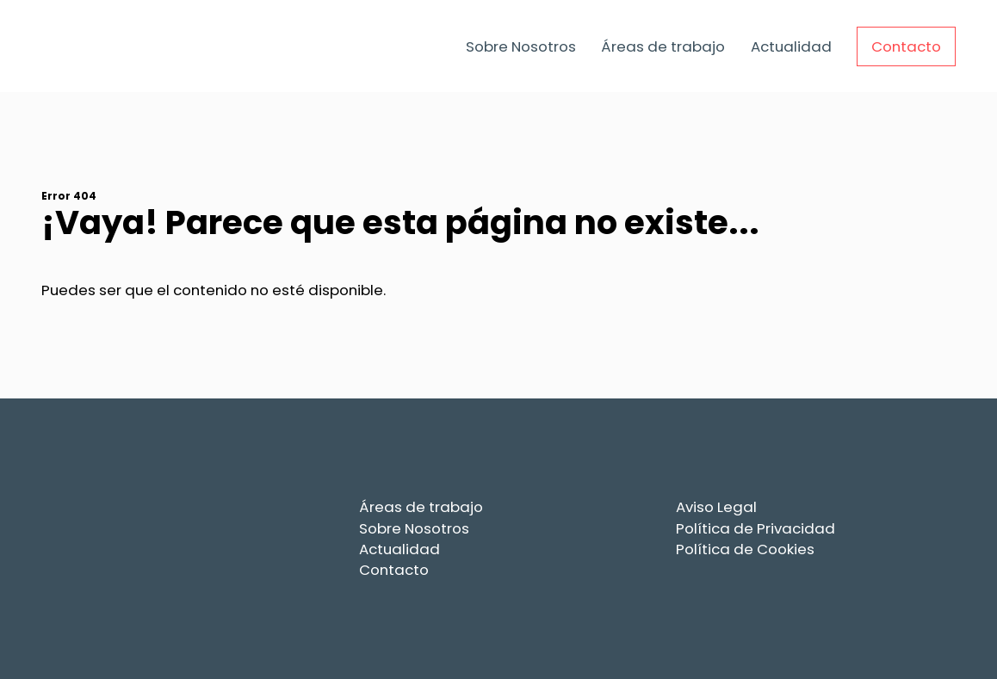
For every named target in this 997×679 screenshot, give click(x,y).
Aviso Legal (716, 507)
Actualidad (791, 46)
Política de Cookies (745, 549)
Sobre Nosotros (521, 46)
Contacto (906, 46)
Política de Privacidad (755, 528)
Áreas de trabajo (663, 46)
